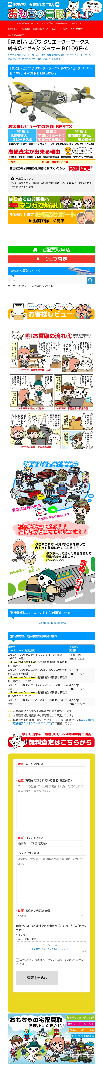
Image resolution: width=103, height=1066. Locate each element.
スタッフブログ (76, 29)
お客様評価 (25, 29)
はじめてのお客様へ (16, 35)
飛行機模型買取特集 (52, 55)
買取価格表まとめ (40, 29)
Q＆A (54, 29)
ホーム (10, 23)
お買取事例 (12, 29)
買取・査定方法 (62, 23)
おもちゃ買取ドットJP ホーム (23, 55)
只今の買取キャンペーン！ (27, 23)
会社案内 (63, 29)
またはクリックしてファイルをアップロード (51, 950)
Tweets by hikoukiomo (51, 624)
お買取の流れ (47, 23)
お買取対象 (76, 23)
